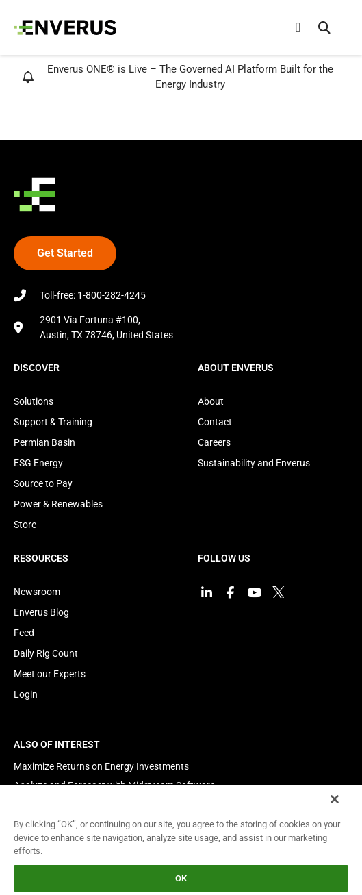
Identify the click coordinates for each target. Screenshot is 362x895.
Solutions (33, 401)
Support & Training (53, 421)
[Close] (335, 799)
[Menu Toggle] (298, 27)
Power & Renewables (58, 504)
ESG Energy (38, 462)
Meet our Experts (50, 673)
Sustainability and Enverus (254, 462)
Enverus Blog (41, 612)
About (211, 401)
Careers (214, 442)
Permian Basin (44, 442)
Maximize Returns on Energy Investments (101, 766)
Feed (24, 632)
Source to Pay (43, 483)
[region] (181, 839)
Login (26, 694)
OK (181, 878)
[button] (324, 27)
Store (25, 524)
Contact (215, 421)
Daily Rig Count (46, 653)
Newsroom (37, 591)
